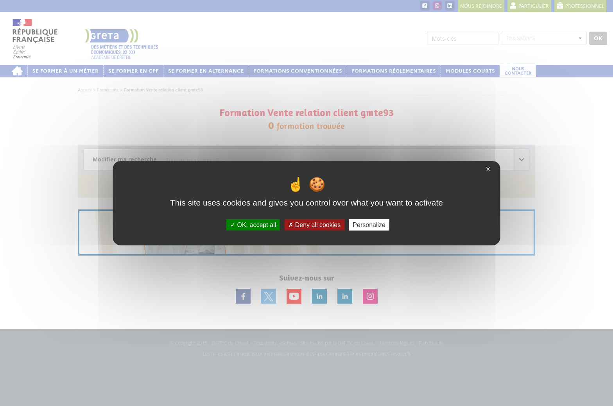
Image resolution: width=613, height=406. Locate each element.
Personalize (369, 224)
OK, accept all (253, 224)
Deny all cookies (314, 224)
